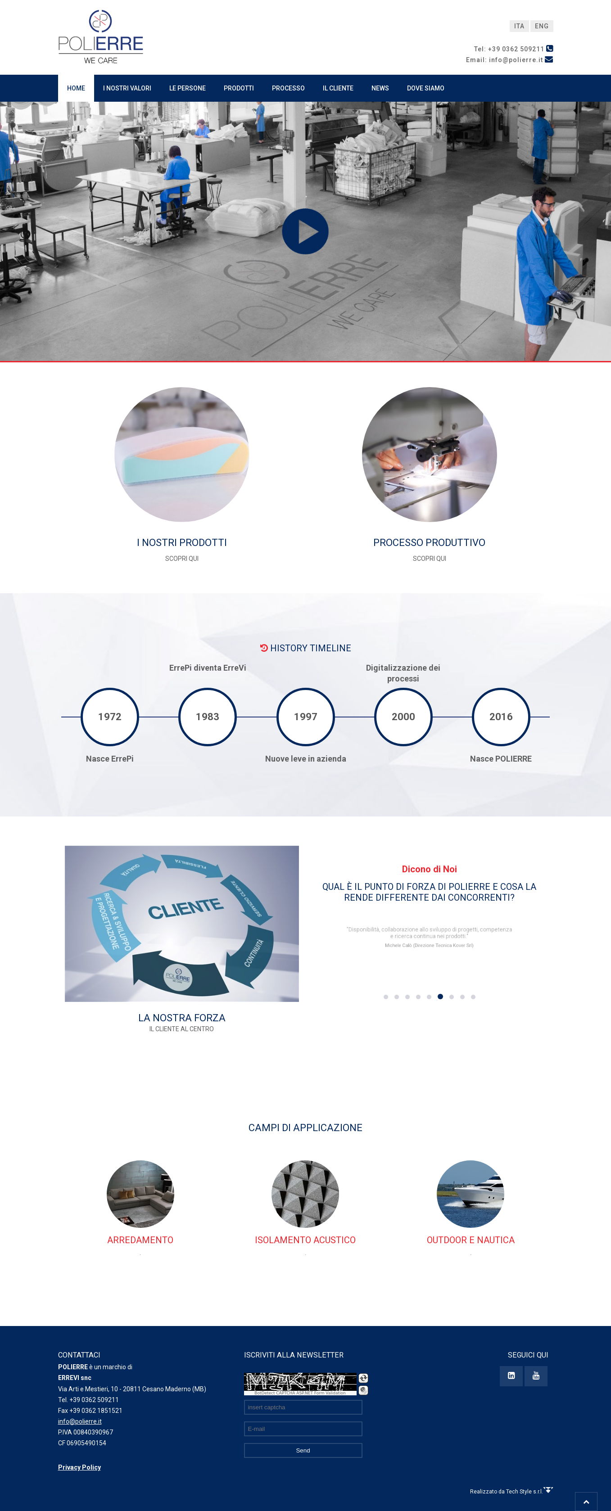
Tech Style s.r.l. (529, 1491)
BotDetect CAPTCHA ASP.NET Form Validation (300, 1393)
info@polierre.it (80, 1421)
